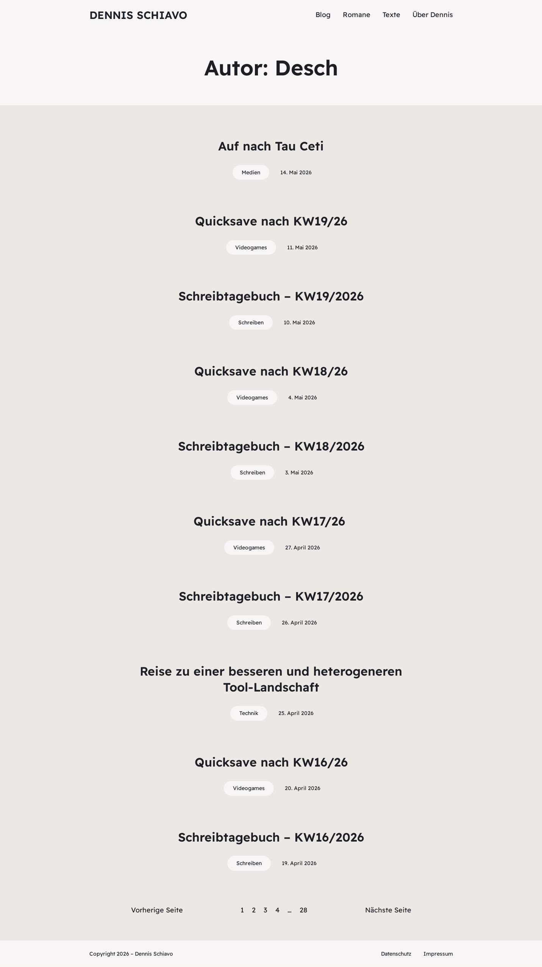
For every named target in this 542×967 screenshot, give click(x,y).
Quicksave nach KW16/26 (271, 762)
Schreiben (251, 322)
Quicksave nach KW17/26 (271, 521)
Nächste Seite (388, 910)
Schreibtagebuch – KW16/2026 (271, 837)
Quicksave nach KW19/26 (271, 220)
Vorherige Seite (157, 910)
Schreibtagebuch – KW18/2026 (271, 446)
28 (303, 910)
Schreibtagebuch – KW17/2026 (271, 596)
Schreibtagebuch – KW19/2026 (271, 296)
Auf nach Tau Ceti (271, 145)
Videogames (251, 247)
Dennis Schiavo (138, 15)
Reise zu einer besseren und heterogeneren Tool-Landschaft (271, 679)
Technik (248, 713)
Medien (251, 172)
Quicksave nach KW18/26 (271, 371)
